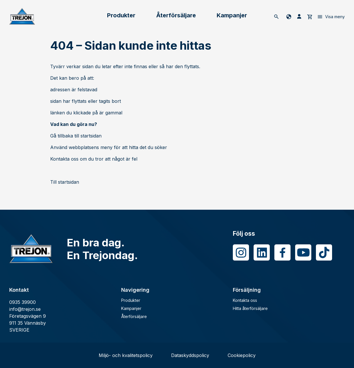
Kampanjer (232, 15)
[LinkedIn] (262, 252)
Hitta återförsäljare (250, 308)
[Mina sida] (299, 16)
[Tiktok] (324, 252)
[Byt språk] (288, 16)
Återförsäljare (176, 15)
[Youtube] (303, 252)
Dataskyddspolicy (190, 355)
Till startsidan (64, 182)
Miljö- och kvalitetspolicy (126, 355)
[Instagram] (241, 252)
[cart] (309, 16)
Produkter (121, 15)
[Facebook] (282, 252)
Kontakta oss (245, 300)
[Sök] (276, 16)
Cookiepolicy (242, 355)
